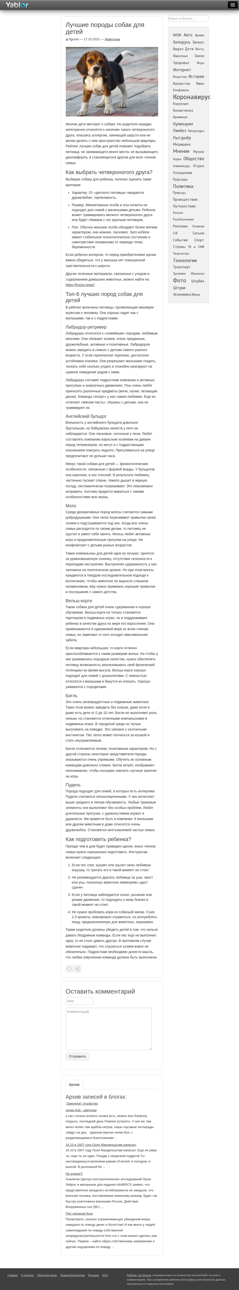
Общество (193, 158)
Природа (179, 193)
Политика (183, 186)
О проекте (27, 1275)
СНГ (175, 233)
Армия (199, 35)
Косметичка (183, 110)
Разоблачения (183, 220)
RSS (105, 1275)
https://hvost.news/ (80, 285)
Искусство (180, 77)
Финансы (197, 274)
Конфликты (181, 90)
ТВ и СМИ (196, 247)
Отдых (198, 166)
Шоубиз (197, 281)
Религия (198, 226)
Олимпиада (181, 166)
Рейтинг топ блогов (139, 1275)
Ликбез (179, 130)
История (196, 76)
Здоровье (181, 63)
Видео (178, 49)
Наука (177, 159)
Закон (199, 56)
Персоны (180, 179)
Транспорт (182, 267)
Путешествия (184, 206)
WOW (177, 35)
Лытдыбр (182, 137)
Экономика (182, 294)
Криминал (180, 117)
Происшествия (185, 199)
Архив (74, 1085)
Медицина (182, 144)
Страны (179, 247)
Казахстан (181, 83)
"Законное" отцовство (82, 1103)
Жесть (199, 49)
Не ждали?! (74, 1174)
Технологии (185, 260)
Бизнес (198, 42)
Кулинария (183, 124)
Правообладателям (72, 1275)
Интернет (182, 69)
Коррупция (180, 104)
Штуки (179, 287)
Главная (12, 1275)
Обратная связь (47, 1275)
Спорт (199, 240)
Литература (196, 131)
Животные (112, 39)
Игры (200, 63)
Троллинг (179, 274)
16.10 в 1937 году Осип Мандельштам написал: (101, 1145)
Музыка (198, 152)
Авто (188, 35)
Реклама (180, 226)
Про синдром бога (79, 1213)
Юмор (196, 295)
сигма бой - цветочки (81, 1110)
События (180, 240)
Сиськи (198, 233)
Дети (189, 49)
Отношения (182, 173)
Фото (179, 280)
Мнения (181, 151)
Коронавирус (192, 97)
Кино (200, 83)
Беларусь (181, 42)
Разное (178, 213)
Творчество (181, 254)
